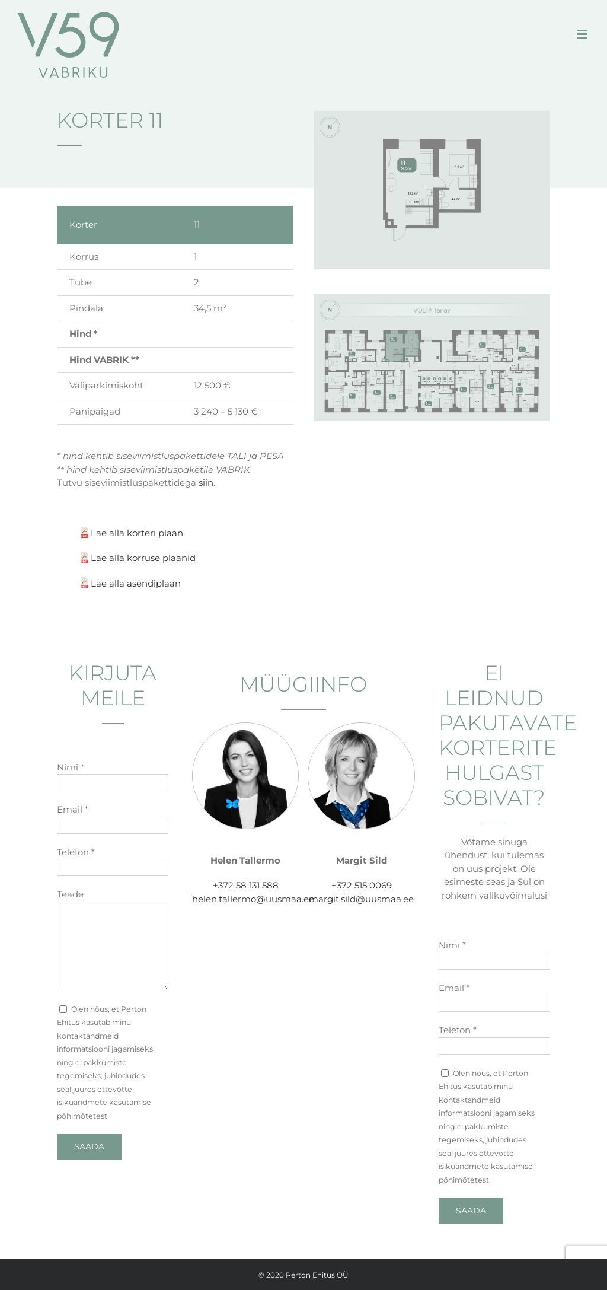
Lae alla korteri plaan (137, 533)
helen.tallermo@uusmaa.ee (253, 898)
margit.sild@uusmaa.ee (361, 898)
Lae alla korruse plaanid (143, 557)
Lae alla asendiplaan (136, 583)
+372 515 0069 (361, 885)
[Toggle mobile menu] (583, 34)
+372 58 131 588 (246, 885)
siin (206, 482)
